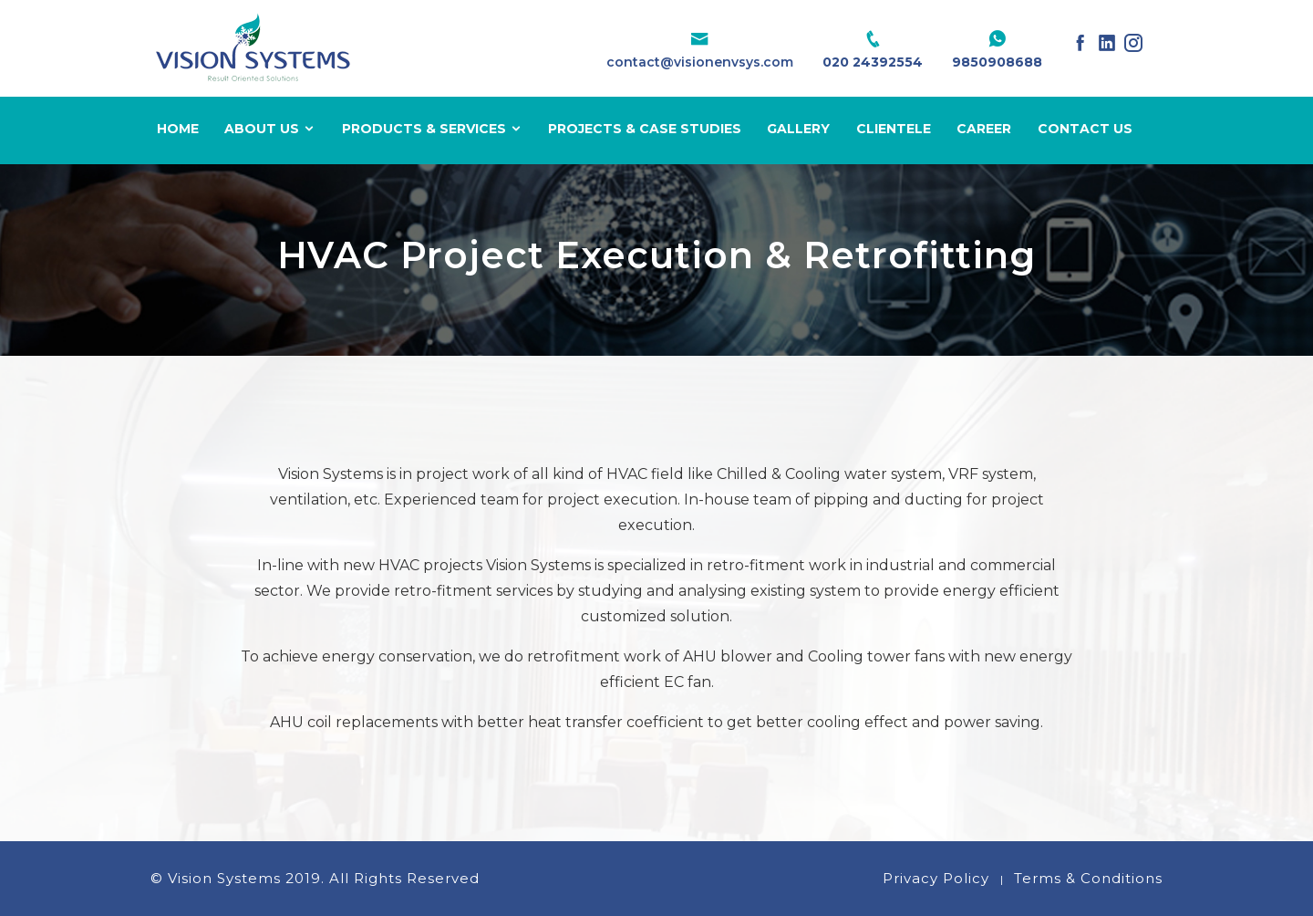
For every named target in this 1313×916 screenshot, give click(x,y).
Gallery (798, 128)
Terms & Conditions (1088, 878)
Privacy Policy (936, 878)
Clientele (893, 128)
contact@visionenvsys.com (699, 62)
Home (178, 128)
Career (983, 128)
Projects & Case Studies (644, 128)
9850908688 (997, 62)
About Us (269, 128)
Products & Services (432, 128)
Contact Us (1085, 128)
